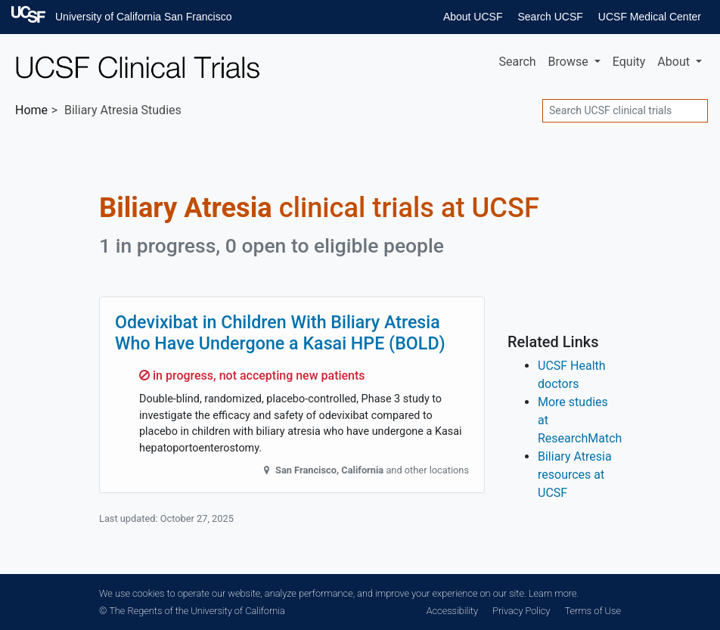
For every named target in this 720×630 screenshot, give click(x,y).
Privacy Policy (521, 610)
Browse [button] (569, 61)
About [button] (675, 61)
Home (31, 110)
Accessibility (452, 610)
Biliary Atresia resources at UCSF (575, 474)
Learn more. (554, 593)
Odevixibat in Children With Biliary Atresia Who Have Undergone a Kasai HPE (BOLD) (280, 333)
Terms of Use (593, 610)
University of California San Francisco (143, 17)
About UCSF (473, 17)
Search (516, 61)
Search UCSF (549, 17)
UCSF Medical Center (649, 17)
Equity (629, 61)
